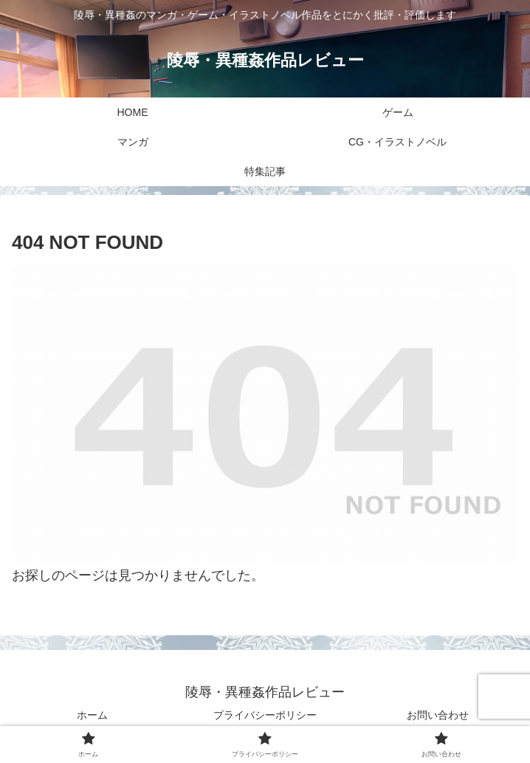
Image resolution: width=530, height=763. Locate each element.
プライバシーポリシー (265, 715)
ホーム (92, 715)
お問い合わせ (438, 715)
